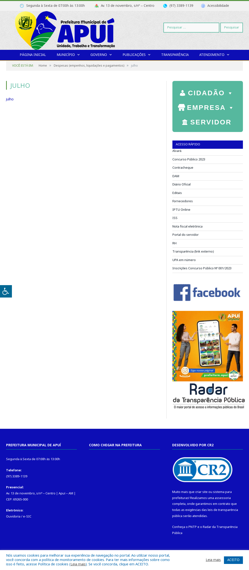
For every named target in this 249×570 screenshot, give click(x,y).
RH (174, 243)
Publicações (134, 55)
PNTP (192, 527)
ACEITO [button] (233, 560)
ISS (175, 218)
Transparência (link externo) (193, 252)
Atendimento (211, 55)
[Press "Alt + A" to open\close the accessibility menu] (6, 291)
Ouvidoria (13, 517)
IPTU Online (181, 210)
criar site (201, 492)
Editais (177, 193)
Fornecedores (182, 201)
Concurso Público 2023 (188, 160)
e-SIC (27, 517)
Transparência (174, 55)
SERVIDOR (210, 122)
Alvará (176, 151)
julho (10, 99)
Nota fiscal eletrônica (187, 227)
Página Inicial (33, 55)
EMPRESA (211, 106)
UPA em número (184, 260)
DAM (175, 176)
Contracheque (182, 168)
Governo (98, 55)
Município (66, 55)
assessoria (223, 498)
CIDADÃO (211, 92)
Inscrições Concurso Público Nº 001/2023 (202, 268)
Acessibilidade (218, 6)
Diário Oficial (181, 185)
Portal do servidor (185, 235)
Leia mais (78, 564)
